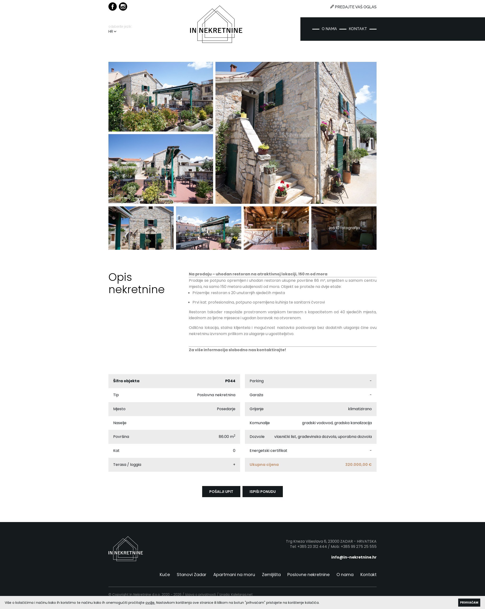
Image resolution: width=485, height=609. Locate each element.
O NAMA (329, 29)
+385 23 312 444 (312, 548)
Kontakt (368, 576)
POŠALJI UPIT (221, 493)
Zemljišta (271, 576)
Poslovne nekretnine (308, 576)
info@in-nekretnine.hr (354, 559)
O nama (345, 576)
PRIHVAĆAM (469, 602)
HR (112, 31)
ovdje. (150, 602)
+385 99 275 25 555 (359, 548)
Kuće (164, 576)
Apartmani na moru (234, 576)
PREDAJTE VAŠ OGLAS (353, 7)
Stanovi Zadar (191, 576)
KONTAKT (358, 29)
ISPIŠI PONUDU (263, 493)
